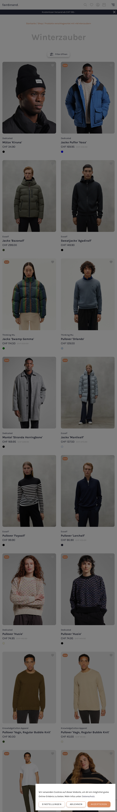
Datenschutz (88, 796)
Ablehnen (76, 804)
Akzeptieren (99, 804)
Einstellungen (52, 804)
